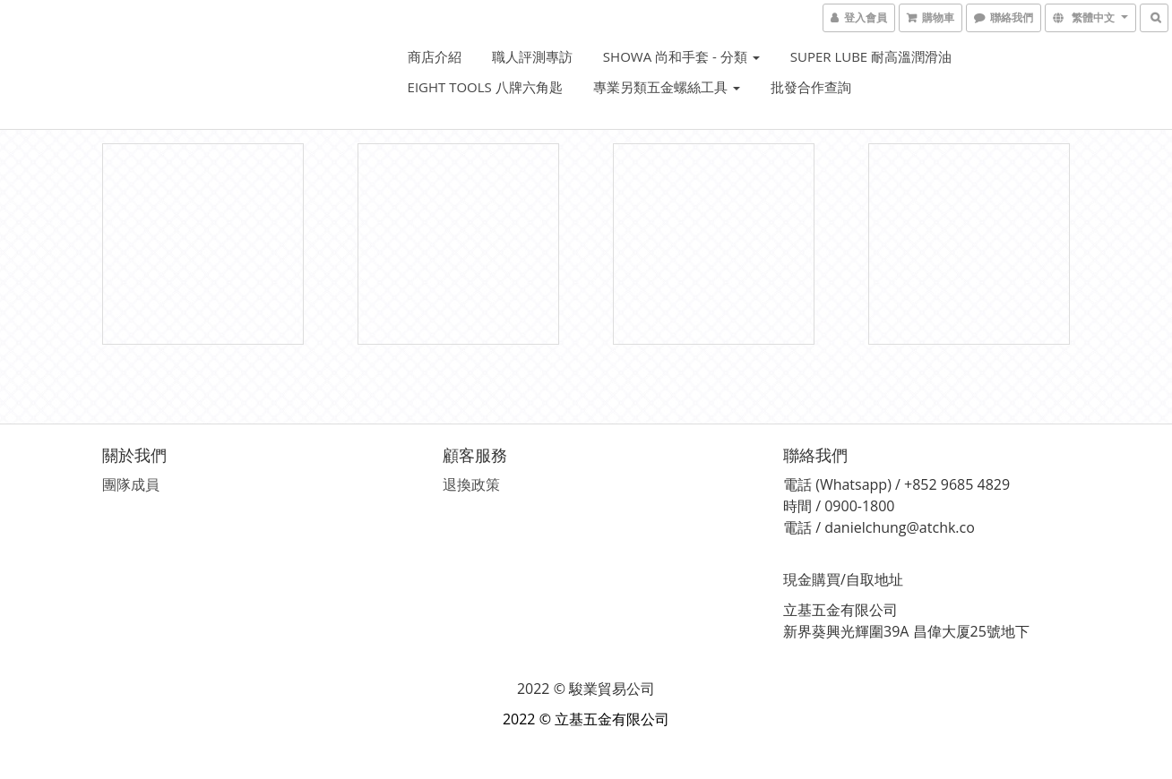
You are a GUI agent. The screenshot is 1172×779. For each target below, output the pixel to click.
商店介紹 (434, 56)
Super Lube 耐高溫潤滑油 (871, 56)
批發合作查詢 (811, 87)
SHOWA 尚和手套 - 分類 (681, 56)
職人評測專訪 (532, 56)
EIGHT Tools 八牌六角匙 (485, 87)
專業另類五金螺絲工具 (666, 87)
